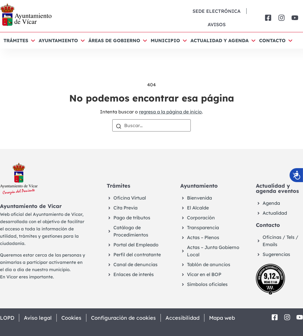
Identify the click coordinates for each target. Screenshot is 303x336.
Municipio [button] (165, 40)
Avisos (217, 24)
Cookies (71, 317)
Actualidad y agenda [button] (219, 40)
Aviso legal (38, 317)
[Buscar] (118, 125)
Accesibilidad (182, 317)
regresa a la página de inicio (170, 112)
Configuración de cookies (123, 317)
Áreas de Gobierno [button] (114, 40)
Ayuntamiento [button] (58, 40)
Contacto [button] (272, 40)
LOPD (7, 317)
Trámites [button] (15, 40)
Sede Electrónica (216, 11)
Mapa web (222, 317)
